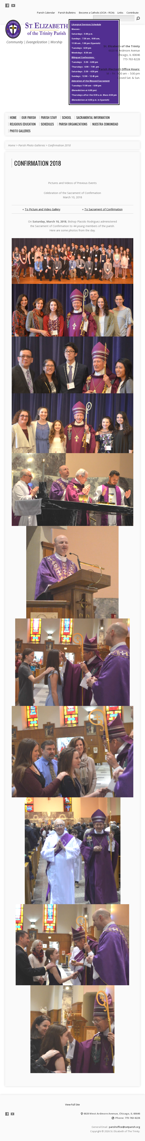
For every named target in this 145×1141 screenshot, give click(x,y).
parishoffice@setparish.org (124, 1127)
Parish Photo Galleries (31, 145)
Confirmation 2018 (59, 145)
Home (11, 145)
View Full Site (72, 1104)
